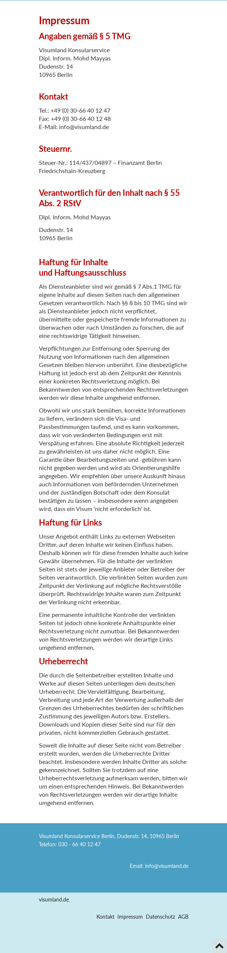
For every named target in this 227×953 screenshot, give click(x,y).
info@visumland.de (166, 866)
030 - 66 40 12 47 (79, 844)
